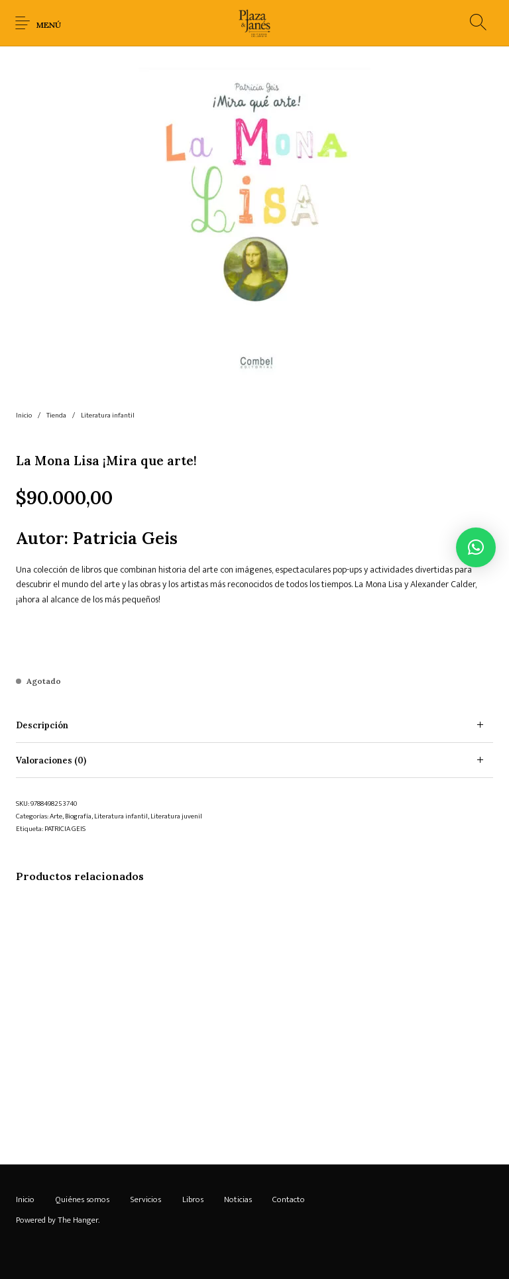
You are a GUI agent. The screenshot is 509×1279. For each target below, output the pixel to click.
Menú (48, 25)
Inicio (24, 415)
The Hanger (78, 1220)
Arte (56, 816)
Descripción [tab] (42, 725)
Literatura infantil (108, 415)
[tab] (254, 725)
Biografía (78, 816)
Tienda (56, 415)
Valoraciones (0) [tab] (51, 760)
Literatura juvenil (176, 816)
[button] (476, 547)
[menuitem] (24, 1200)
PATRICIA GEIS (64, 829)
